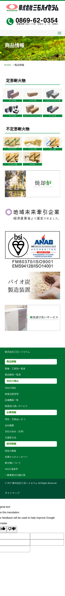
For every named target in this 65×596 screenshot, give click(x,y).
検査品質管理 (12, 394)
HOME (7, 65)
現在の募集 (10, 451)
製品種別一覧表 (13, 374)
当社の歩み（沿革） (15, 431)
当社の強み (10, 388)
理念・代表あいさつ (15, 419)
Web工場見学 (11, 469)
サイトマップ (12, 493)
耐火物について (13, 463)
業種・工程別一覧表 (15, 368)
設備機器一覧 (12, 400)
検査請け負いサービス (16, 406)
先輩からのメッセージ (16, 457)
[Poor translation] (12, 529)
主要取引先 (10, 437)
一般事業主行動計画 (15, 475)
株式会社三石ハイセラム (17, 352)
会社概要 (9, 425)
